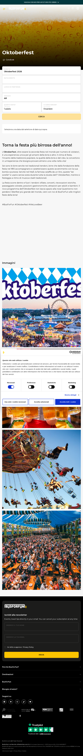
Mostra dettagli (70, 395)
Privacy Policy (28, 647)
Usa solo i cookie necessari (15, 402)
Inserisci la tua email (15, 637)
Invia (41, 655)
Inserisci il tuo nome (15, 625)
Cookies (24, 751)
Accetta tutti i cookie (68, 402)
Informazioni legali (7, 751)
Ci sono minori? (50, 105)
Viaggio (7, 96)
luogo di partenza (12, 87)
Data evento (9, 78)
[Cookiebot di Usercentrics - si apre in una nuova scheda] (71, 352)
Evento (7, 69)
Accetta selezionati (41, 402)
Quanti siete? (10, 105)
